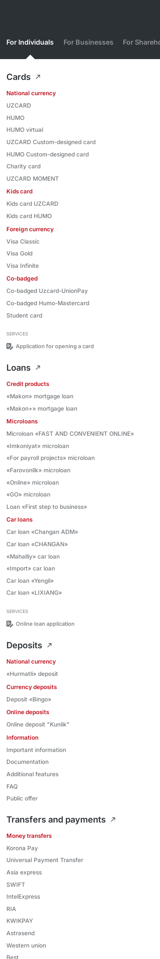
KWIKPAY (19, 920)
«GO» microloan (28, 494)
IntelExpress (23, 896)
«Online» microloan (32, 482)
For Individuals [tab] (30, 42)
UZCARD (18, 105)
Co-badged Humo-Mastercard (47, 303)
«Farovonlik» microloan (38, 470)
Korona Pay (22, 848)
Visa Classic (23, 241)
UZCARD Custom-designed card (51, 142)
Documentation (27, 761)
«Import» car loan (30, 568)
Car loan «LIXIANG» (34, 592)
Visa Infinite (22, 265)
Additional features (32, 774)
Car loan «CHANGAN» (37, 544)
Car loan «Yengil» (30, 580)
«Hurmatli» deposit (32, 673)
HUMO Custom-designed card (47, 154)
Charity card (23, 166)
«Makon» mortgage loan (39, 396)
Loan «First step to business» (46, 506)
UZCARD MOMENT (32, 178)
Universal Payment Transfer (44, 860)
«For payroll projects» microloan (50, 457)
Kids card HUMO (29, 216)
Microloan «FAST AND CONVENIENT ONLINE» (70, 433)
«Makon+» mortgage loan (41, 408)
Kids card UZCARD (32, 203)
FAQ (11, 786)
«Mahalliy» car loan (33, 556)
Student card (24, 315)
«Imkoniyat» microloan (37, 446)
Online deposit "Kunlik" (38, 724)
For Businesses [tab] (88, 42)
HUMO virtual (24, 129)
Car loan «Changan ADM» (42, 531)
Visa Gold (19, 253)
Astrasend (20, 933)
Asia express (24, 872)
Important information (36, 749)
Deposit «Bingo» (28, 699)
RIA (11, 908)
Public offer (22, 798)
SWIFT (15, 884)
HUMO (15, 117)
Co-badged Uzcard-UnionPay (47, 290)
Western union (26, 945)
